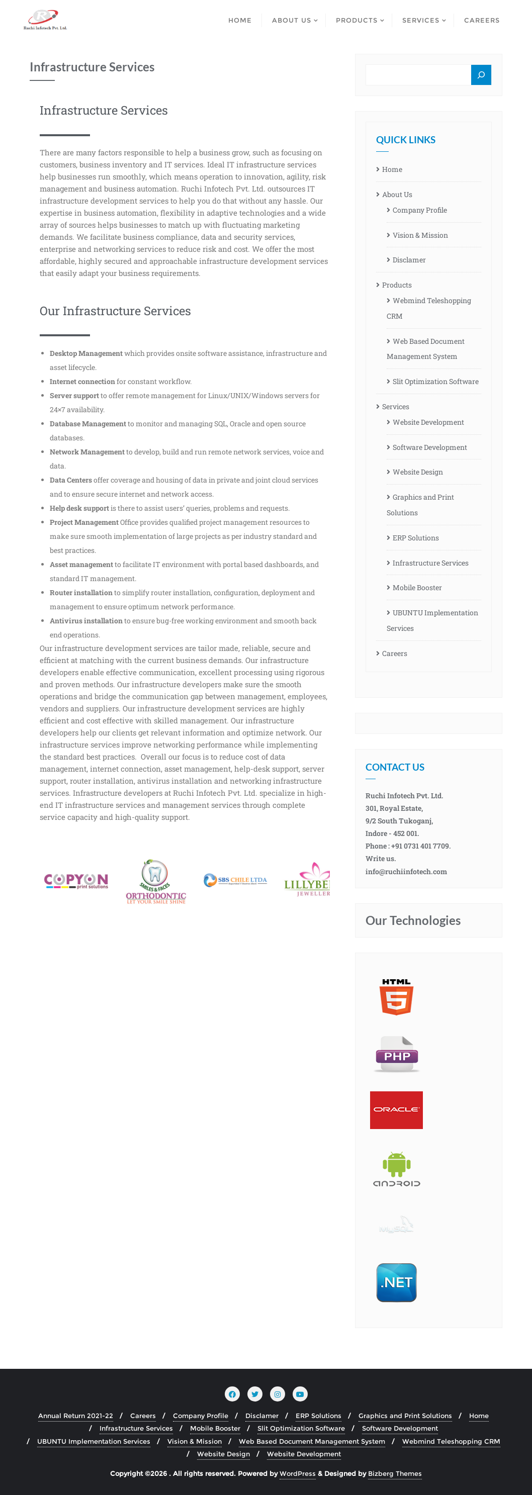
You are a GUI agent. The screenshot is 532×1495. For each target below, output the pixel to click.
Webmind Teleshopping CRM (429, 308)
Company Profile (420, 210)
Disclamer (409, 259)
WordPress (298, 1473)
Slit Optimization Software (436, 381)
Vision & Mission (420, 235)
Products (397, 285)
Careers (394, 653)
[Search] (481, 75)
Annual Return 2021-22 (75, 1416)
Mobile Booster (417, 587)
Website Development (428, 422)
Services (395, 406)
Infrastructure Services (431, 563)
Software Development (430, 447)
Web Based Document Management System (426, 348)
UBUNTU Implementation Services (432, 620)
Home (392, 169)
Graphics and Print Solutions (420, 504)
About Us (397, 194)
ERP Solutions (416, 537)
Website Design (418, 472)
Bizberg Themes (395, 1473)
